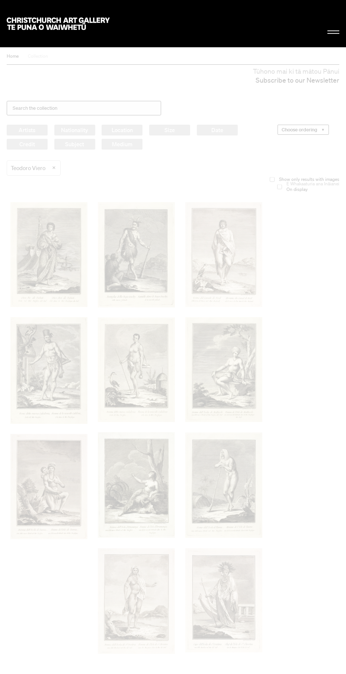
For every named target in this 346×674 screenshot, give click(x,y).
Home (13, 56)
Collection (38, 56)
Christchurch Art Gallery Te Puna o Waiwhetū (58, 23)
